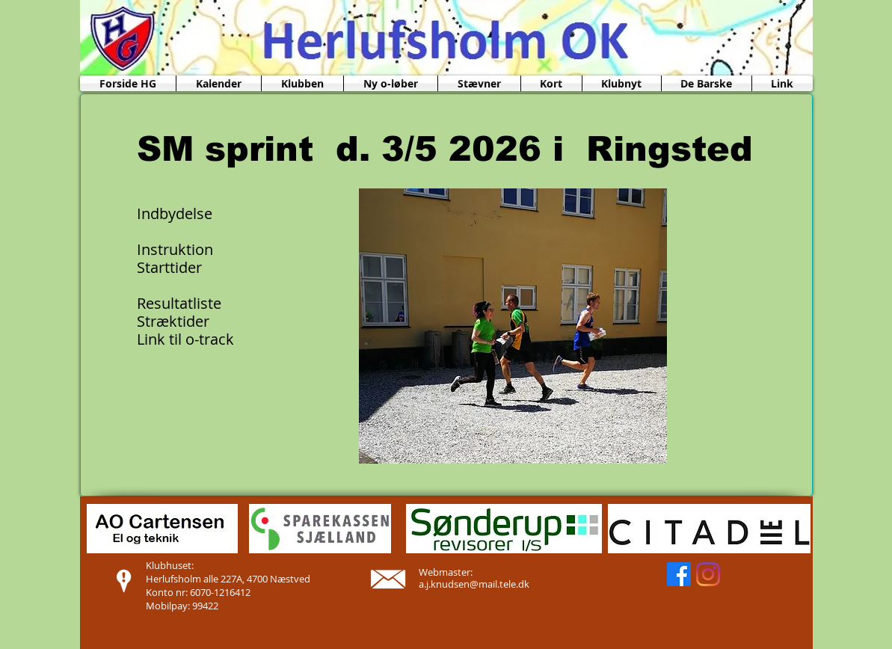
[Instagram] (708, 574)
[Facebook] (679, 574)
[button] (302, 83)
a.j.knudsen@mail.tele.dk (474, 584)
